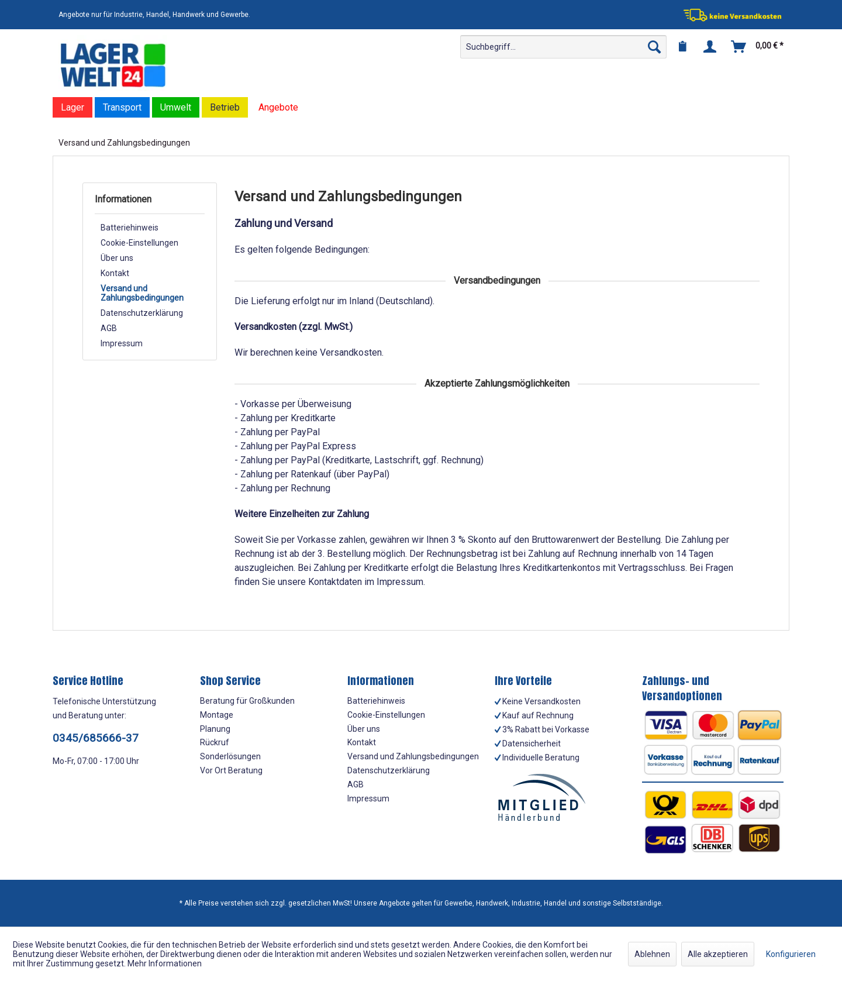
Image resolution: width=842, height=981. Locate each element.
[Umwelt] (175, 107)
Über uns (117, 258)
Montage (216, 715)
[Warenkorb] (757, 46)
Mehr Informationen (164, 963)
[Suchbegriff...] (563, 46)
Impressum (122, 343)
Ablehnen (652, 954)
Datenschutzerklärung (142, 313)
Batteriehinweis (129, 227)
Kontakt (115, 273)
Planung (215, 729)
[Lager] (72, 107)
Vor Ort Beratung (231, 770)
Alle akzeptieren (718, 954)
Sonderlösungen (230, 756)
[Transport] (122, 107)
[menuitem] (563, 46)
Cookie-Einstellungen (139, 242)
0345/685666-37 (96, 738)
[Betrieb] (225, 107)
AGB (109, 328)
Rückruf (214, 742)
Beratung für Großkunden (247, 700)
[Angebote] (278, 107)
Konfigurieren (791, 954)
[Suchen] (654, 46)
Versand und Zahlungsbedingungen (142, 293)
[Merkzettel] (682, 46)
